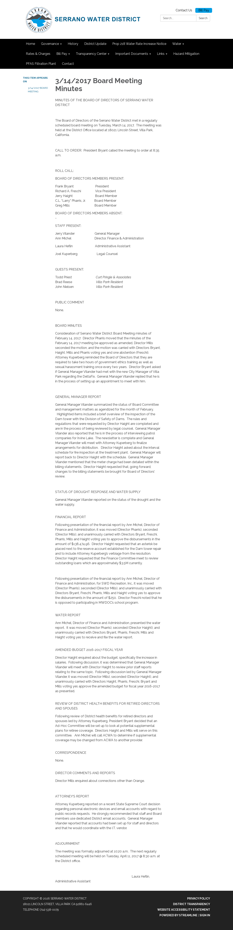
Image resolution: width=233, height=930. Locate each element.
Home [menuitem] (30, 44)
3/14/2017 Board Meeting (38, 90)
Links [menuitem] (160, 54)
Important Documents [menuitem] (131, 54)
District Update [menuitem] (95, 44)
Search (203, 18)
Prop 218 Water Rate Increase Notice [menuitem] (139, 44)
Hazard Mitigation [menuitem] (186, 54)
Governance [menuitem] (50, 44)
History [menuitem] (73, 44)
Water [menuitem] (176, 44)
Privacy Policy (198, 898)
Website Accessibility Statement (183, 909)
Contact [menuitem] (68, 64)
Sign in (205, 915)
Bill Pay (203, 10)
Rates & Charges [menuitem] (38, 54)
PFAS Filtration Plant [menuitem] (41, 64)
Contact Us (184, 10)
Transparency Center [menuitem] (91, 54)
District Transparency (191, 904)
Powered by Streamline (178, 915)
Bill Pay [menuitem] (61, 54)
